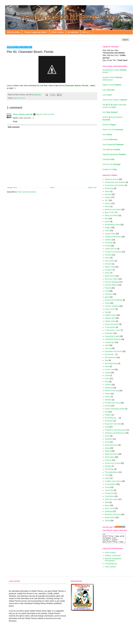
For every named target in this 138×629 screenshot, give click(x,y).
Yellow (107, 520)
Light (107, 345)
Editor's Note (110, 267)
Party (107, 382)
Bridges (108, 228)
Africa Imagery (110, 554)
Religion (108, 415)
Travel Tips (109, 490)
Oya (107, 134)
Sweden (108, 466)
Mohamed (109, 125)
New (106, 360)
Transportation (110, 484)
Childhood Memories (113, 237)
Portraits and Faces (112, 403)
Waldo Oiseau (118, 105)
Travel (107, 487)
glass (107, 297)
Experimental (110, 276)
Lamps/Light (109, 342)
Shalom (106, 117)
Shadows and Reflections (115, 433)
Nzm (110, 112)
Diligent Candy (112, 85)
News (107, 366)
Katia (114, 149)
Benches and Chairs (113, 209)
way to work (109, 508)
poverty (108, 406)
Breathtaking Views (112, 225)
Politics (107, 397)
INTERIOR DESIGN (113, 339)
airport (107, 191)
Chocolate (109, 243)
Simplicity (108, 439)
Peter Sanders (110, 569)
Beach (107, 206)
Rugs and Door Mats (113, 424)
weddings (108, 511)
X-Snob (110, 139)
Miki (104, 105)
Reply (15, 121)
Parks (107, 379)
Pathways (109, 388)
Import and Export (112, 324)
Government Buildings (113, 300)
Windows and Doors (113, 514)
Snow (107, 442)
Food (107, 291)
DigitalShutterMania (114, 154)
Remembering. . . (111, 418)
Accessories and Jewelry (114, 185)
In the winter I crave (112, 330)
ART (106, 200)
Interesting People (112, 336)
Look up (108, 348)
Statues (108, 451)
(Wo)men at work (111, 179)
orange (107, 373)
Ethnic (107, 273)
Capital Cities (110, 234)
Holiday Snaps (110, 315)
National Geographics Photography (113, 561)
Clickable (108, 159)
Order (107, 375)
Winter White (110, 517)
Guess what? (110, 309)
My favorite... (110, 354)
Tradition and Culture (113, 481)
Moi (109, 105)
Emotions (108, 270)
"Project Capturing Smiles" (36, 32)
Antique (108, 197)
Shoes (107, 436)
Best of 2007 (110, 212)
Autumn (108, 203)
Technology (109, 469)
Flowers (108, 288)
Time (107, 475)
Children (108, 240)
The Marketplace (111, 472)
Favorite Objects (111, 285)
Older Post (92, 188)
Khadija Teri (110, 169)
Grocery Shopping (112, 306)
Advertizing (109, 188)
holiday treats (110, 321)
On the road (109, 369)
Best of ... (86, 32)
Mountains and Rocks (113, 351)
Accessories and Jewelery (115, 182)
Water (107, 505)
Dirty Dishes (109, 261)
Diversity (108, 264)
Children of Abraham (113, 557)
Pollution (108, 400)
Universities (109, 496)
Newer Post (12, 188)
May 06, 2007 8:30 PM (45, 114)
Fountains (109, 294)
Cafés (107, 231)
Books (107, 222)
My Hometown (110, 357)
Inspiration (109, 333)
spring (107, 448)
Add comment (13, 127)
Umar (105, 149)
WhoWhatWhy (13, 32)
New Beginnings (111, 363)
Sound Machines (111, 445)
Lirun (107, 95)
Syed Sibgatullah (113, 145)
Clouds (107, 246)
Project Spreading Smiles (115, 409)
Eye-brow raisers (111, 279)
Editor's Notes (57, 32)
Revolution (109, 421)
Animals (108, 194)
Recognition (73, 32)
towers (107, 478)
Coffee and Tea (111, 249)
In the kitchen (110, 327)
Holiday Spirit (110, 318)
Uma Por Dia (111, 164)
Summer (108, 460)
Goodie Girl (109, 107)
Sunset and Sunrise (112, 463)
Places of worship (112, 391)
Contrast (108, 255)
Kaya (108, 90)
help (106, 312)
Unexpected (109, 493)
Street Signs (109, 457)
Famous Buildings (112, 282)
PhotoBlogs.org (111, 566)
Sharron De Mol (113, 130)
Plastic (107, 394)
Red (106, 412)
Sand (107, 427)
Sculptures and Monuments (115, 430)
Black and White (111, 215)
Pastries (108, 385)
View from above (19, 98)
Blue (106, 218)
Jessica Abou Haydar (115, 100)
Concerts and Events (113, 252)
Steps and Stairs (111, 454)
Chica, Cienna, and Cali (23, 114)
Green (107, 303)
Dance (107, 258)
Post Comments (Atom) (27, 192)
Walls (107, 502)
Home (52, 188)
